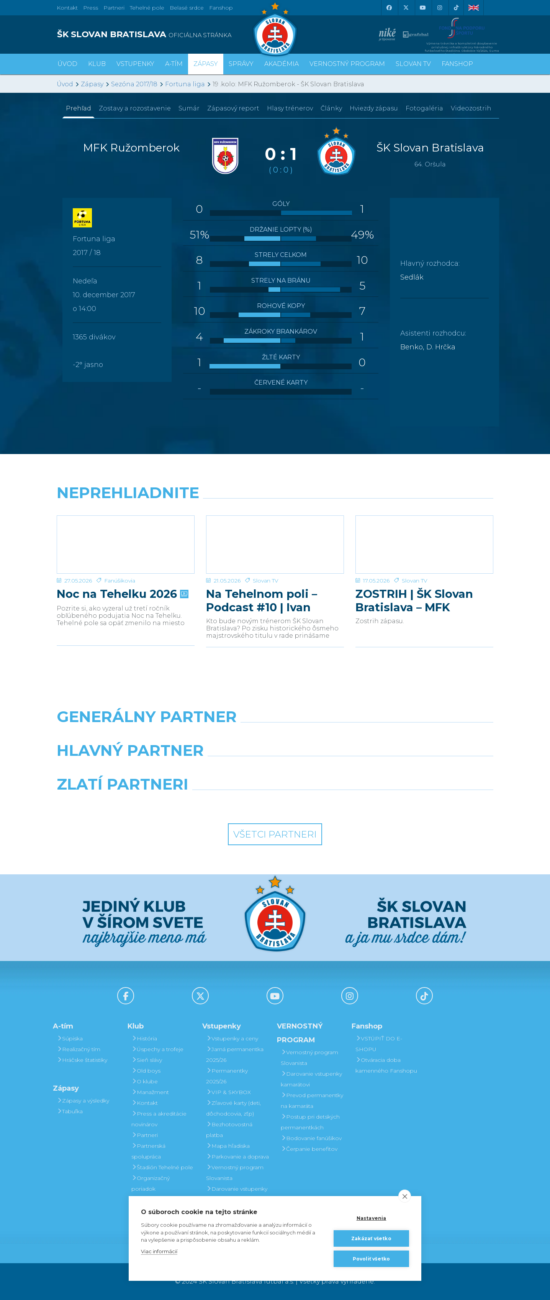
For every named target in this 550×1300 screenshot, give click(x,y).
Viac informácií (159, 1251)
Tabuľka (70, 1111)
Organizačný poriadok (150, 1183)
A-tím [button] (174, 63)
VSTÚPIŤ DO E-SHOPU (378, 1044)
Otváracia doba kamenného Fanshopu (386, 1065)
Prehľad (78, 108)
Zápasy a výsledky (83, 1100)
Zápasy (92, 84)
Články (331, 108)
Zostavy (135, 108)
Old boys (145, 1070)
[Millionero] (331, 770)
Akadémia (281, 63)
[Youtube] (422, 7)
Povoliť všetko (371, 1259)
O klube (144, 1081)
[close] (404, 1196)
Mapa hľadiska (228, 1145)
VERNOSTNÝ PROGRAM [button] (347, 63)
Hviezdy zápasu (374, 108)
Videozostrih (471, 108)
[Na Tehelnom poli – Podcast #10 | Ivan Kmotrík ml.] (275, 544)
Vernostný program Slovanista (235, 1173)
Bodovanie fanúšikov (311, 1138)
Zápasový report (233, 108)
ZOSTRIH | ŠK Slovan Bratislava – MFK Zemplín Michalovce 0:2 (424, 600)
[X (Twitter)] (405, 7)
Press (90, 7)
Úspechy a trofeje (157, 1049)
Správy (241, 63)
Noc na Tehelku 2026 (122, 594)
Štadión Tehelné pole (162, 1167)
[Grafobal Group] (331, 804)
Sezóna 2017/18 (134, 84)
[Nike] (275, 736)
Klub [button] (97, 63)
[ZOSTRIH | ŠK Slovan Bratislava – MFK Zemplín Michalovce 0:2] (424, 544)
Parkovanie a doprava (237, 1156)
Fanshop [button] (457, 63)
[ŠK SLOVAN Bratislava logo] (275, 29)
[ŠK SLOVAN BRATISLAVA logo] (163, 34)
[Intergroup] (219, 804)
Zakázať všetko (371, 1238)
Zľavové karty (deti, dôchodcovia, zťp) (233, 1108)
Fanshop (221, 7)
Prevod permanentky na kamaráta (312, 1100)
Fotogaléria (424, 108)
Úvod (67, 63)
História (144, 1038)
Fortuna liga (185, 84)
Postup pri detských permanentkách (310, 1122)
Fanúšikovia (119, 580)
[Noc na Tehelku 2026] (126, 544)
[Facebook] (388, 7)
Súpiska (70, 1038)
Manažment (150, 1092)
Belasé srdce (187, 7)
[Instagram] (439, 7)
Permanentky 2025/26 (227, 1076)
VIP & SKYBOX (228, 1092)
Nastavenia (371, 1218)
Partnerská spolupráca (148, 1151)
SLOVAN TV (413, 63)
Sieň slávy (146, 1059)
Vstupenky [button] (135, 63)
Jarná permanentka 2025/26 (235, 1054)
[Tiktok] (456, 7)
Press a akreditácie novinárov (159, 1119)
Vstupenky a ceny (232, 1038)
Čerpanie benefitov (309, 1148)
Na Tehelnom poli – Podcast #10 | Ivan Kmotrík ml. (261, 600)
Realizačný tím (78, 1049)
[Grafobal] (219, 770)
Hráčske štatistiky (82, 1059)
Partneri (144, 1135)
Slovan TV (265, 580)
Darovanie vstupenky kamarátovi (236, 1194)
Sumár (189, 108)
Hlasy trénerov (290, 108)
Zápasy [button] (205, 63)
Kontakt (144, 1102)
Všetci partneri (275, 834)
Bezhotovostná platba (229, 1130)
